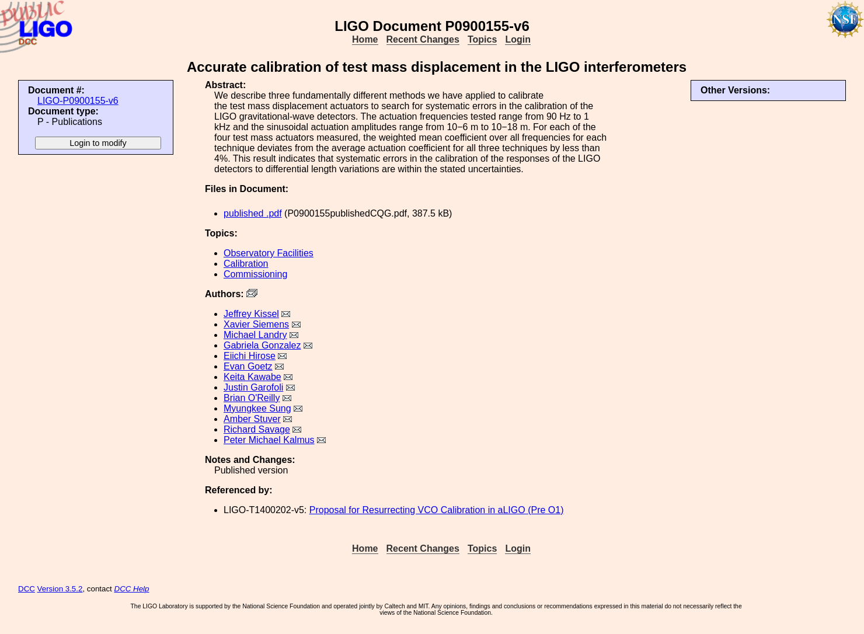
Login (518, 39)
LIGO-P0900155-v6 (78, 101)
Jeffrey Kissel (251, 314)
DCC (26, 588)
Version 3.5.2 (60, 588)
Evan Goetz (248, 366)
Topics (482, 39)
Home (365, 39)
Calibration (246, 264)
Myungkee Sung (257, 408)
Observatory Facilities (268, 253)
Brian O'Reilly (252, 398)
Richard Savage (257, 429)
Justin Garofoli (253, 387)
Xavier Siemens (256, 324)
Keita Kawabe (252, 377)
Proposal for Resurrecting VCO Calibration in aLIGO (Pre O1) (436, 510)
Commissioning (255, 274)
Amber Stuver (252, 419)
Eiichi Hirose (250, 356)
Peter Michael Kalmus (269, 440)
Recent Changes (422, 39)
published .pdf (253, 213)
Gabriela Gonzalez (262, 345)
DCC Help (131, 588)
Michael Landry (255, 335)
